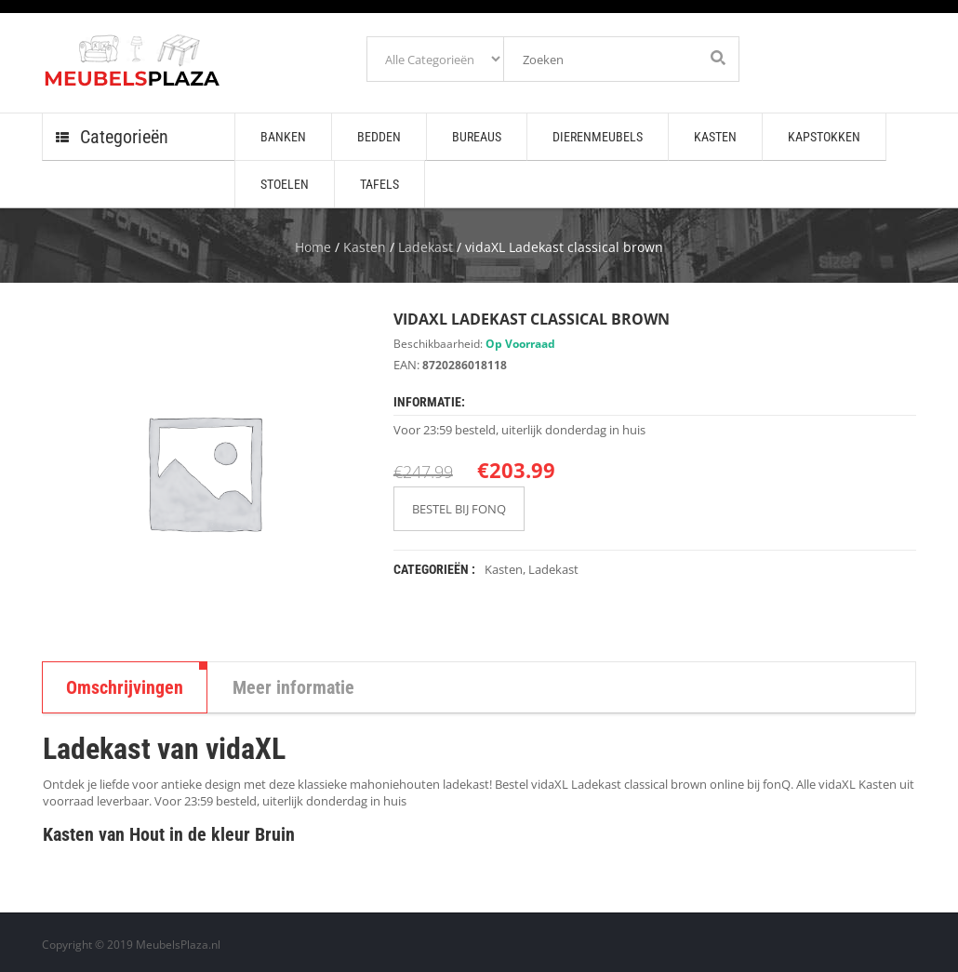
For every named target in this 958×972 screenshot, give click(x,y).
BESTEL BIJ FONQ (459, 508)
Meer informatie (293, 687)
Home (313, 247)
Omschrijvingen (124, 687)
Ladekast (425, 247)
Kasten (364, 247)
